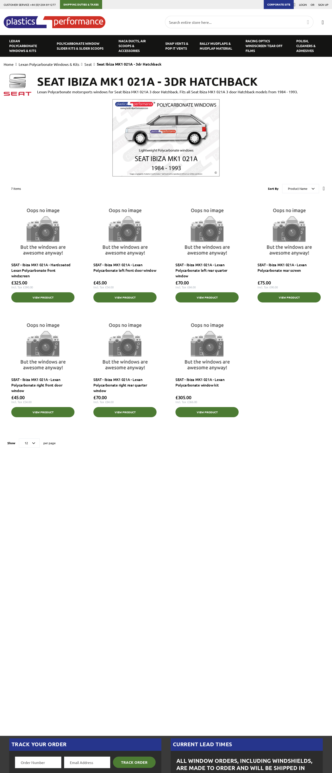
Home (9, 64)
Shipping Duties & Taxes (81, 4)
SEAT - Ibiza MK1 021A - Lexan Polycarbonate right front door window (36, 385)
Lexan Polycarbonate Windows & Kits (49, 64)
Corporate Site (278, 4)
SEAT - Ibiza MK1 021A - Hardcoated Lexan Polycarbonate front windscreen (41, 270)
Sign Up (323, 4)
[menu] (166, 46)
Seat (88, 64)
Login (303, 4)
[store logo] (57, 22)
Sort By (273, 188)
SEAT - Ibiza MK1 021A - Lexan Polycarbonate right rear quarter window (120, 385)
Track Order (134, 762)
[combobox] (239, 22)
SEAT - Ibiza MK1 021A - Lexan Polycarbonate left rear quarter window (201, 270)
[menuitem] (27, 46)
